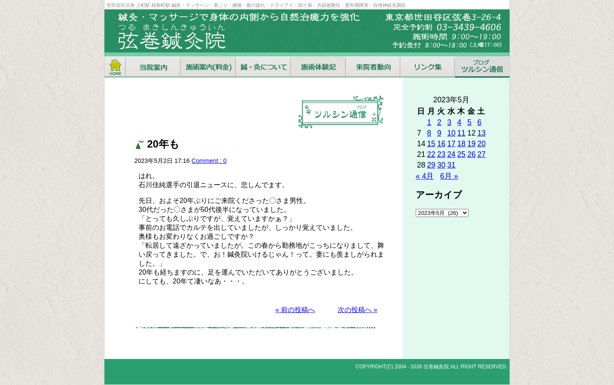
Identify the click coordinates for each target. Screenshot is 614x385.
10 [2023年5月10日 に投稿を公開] (451, 133)
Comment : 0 (208, 160)
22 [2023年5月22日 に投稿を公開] (431, 154)
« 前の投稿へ (295, 309)
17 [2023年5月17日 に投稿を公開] (451, 143)
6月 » (449, 176)
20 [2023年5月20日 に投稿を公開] (481, 143)
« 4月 (425, 176)
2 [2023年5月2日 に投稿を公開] (439, 122)
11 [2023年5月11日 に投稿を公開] (461, 133)
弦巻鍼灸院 (436, 367)
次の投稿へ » (357, 309)
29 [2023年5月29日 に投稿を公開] (431, 165)
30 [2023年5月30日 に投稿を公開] (441, 165)
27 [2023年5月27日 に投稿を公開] (481, 154)
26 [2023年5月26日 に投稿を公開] (471, 154)
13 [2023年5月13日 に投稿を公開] (481, 133)
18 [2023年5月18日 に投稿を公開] (461, 143)
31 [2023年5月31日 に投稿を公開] (451, 165)
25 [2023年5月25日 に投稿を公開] (461, 154)
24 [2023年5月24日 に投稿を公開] (451, 154)
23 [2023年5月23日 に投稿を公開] (441, 154)
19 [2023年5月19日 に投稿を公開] (471, 143)
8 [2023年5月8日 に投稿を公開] (429, 133)
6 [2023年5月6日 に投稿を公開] (479, 122)
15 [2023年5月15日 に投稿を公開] (431, 143)
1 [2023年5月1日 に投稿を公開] (429, 122)
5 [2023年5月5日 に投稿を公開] (469, 122)
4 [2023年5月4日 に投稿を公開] (459, 122)
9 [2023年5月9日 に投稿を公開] (439, 133)
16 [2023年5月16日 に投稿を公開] (441, 143)
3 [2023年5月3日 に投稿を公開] (449, 122)
